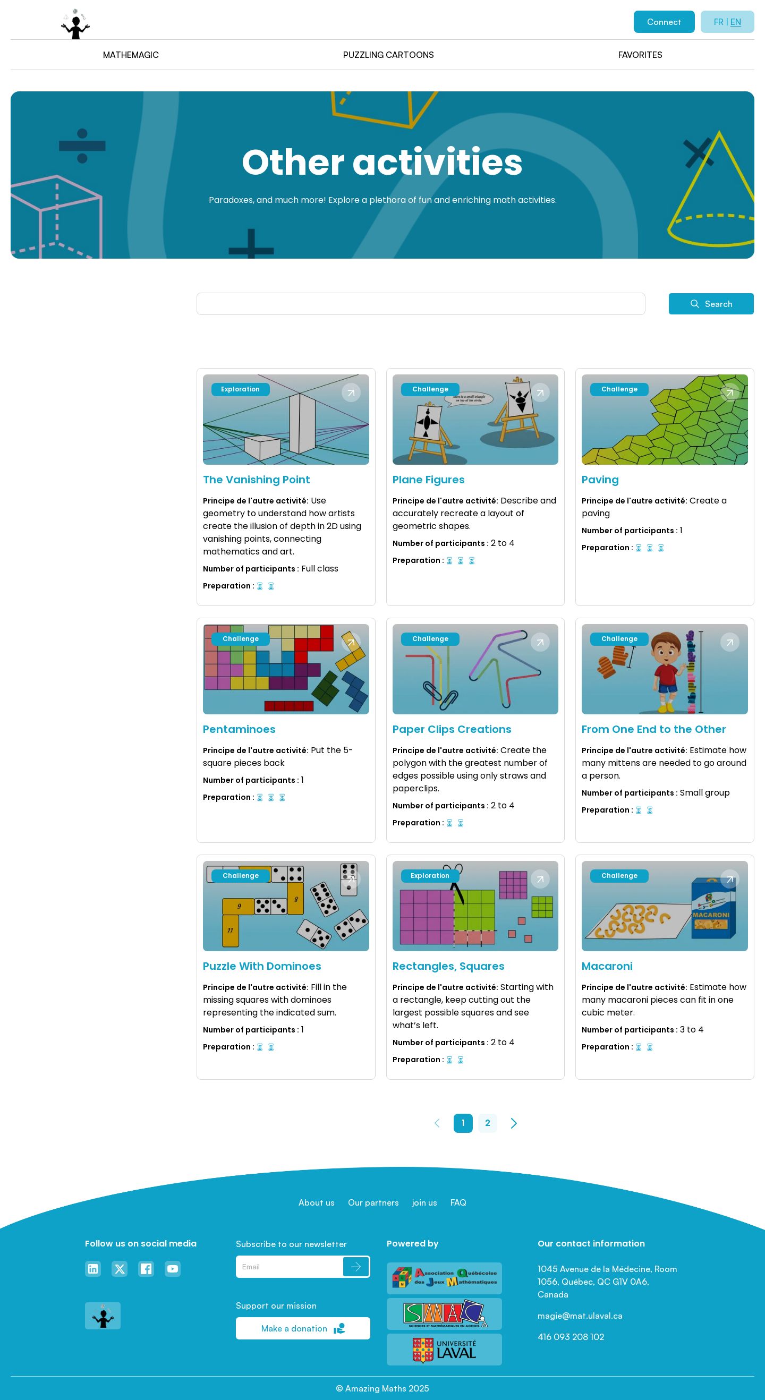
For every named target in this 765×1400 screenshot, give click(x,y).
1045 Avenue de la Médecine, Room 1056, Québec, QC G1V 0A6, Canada (608, 1282)
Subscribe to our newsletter (291, 1244)
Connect (664, 21)
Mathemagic (131, 54)
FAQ (458, 1202)
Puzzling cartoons (388, 54)
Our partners (373, 1202)
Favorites (640, 54)
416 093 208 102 (571, 1336)
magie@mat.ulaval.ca (580, 1315)
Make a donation (303, 1328)
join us (424, 1202)
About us (317, 1202)
